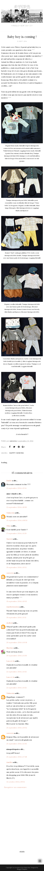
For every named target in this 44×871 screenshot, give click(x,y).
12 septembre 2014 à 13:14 (16, 488)
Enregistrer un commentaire (15, 787)
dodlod (9, 623)
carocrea (10, 573)
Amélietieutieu (12, 607)
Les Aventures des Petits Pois (21, 867)
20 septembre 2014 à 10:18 (16, 642)
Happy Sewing (16, 453)
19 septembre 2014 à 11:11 (16, 617)
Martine (9, 648)
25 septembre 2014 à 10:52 (16, 728)
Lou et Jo (10, 661)
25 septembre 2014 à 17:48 (16, 757)
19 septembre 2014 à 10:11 (16, 567)
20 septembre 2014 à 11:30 (16, 656)
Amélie (9, 762)
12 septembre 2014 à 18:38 (16, 507)
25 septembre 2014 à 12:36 (16, 744)
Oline (8, 526)
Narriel (9, 539)
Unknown (10, 513)
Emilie (9, 481)
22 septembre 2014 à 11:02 (16, 672)
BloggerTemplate (22, 869)
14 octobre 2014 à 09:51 (15, 782)
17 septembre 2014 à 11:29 (16, 533)
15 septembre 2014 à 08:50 (16, 520)
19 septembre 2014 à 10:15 (16, 601)
